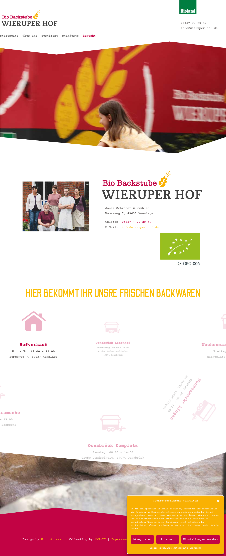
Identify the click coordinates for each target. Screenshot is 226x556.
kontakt (89, 36)
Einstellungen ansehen (200, 539)
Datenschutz (181, 548)
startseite (9, 36)
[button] (218, 501)
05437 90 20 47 (194, 23)
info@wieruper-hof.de (198, 28)
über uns (30, 36)
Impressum (195, 548)
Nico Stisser (52, 539)
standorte (70, 36)
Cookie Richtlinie (161, 548)
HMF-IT (100, 539)
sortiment (49, 36)
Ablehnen (167, 539)
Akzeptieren (142, 539)
